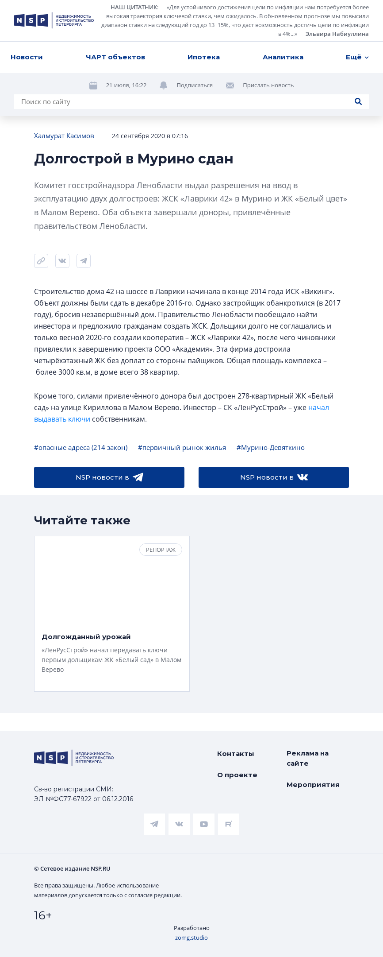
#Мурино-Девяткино (271, 447)
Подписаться (194, 85)
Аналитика (283, 57)
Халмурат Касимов (64, 135)
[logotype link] (54, 20)
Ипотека (204, 57)
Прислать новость (268, 85)
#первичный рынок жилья (182, 447)
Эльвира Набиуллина (337, 34)
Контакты (235, 753)
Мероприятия (313, 784)
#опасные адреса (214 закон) (80, 447)
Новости (27, 57)
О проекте (237, 775)
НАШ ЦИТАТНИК (134, 7)
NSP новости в (109, 477)
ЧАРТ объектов (115, 57)
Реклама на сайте (308, 758)
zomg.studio (191, 938)
